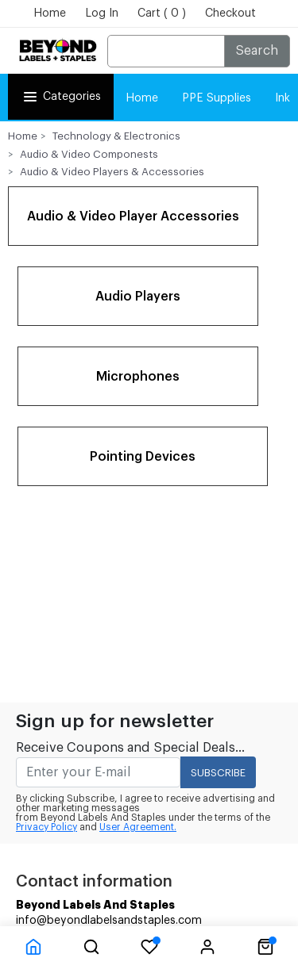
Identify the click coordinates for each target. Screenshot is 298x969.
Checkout (230, 13)
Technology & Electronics (116, 136)
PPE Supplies (216, 98)
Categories (61, 96)
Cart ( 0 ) (161, 13)
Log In (101, 13)
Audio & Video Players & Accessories (112, 172)
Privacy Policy (46, 827)
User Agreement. (137, 827)
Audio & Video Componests (89, 154)
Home (49, 13)
